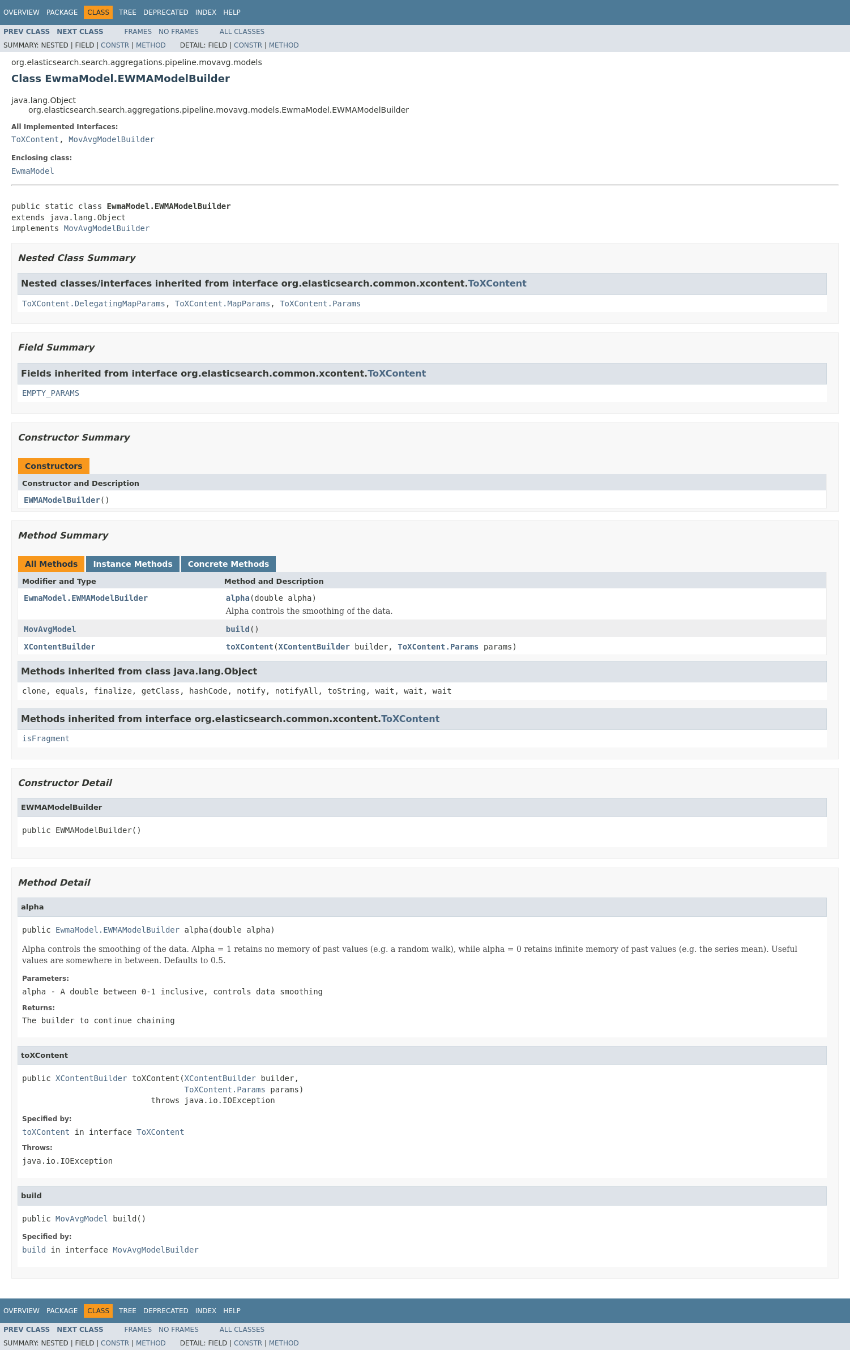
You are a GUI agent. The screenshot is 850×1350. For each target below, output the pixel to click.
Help (232, 12)
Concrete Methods (229, 564)
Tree (127, 12)
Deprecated (166, 12)
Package (62, 12)
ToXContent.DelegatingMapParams (93, 303)
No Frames (179, 32)
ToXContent (35, 139)
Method (151, 45)
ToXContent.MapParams (223, 303)
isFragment (46, 738)
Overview (21, 12)
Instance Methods (132, 564)
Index (206, 12)
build (238, 629)
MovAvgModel (50, 629)
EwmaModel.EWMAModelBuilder (86, 598)
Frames (138, 32)
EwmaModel (32, 171)
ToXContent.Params (320, 303)
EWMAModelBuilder (62, 500)
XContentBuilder (59, 646)
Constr (115, 45)
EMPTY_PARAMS (50, 393)
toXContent (250, 646)
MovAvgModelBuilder (112, 139)
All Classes (242, 32)
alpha (238, 598)
